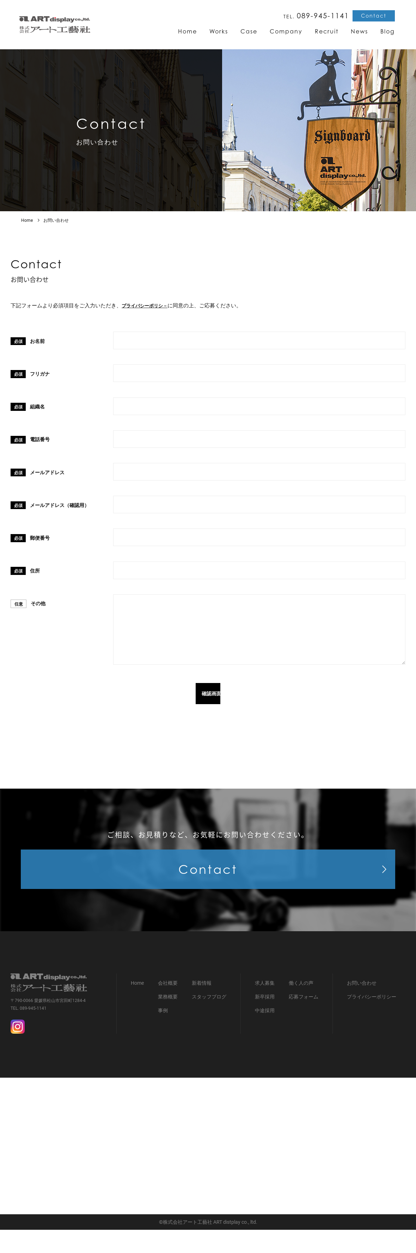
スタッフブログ (209, 1020)
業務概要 (168, 1020)
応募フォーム (303, 1020)
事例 (163, 1034)
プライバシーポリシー (371, 1020)
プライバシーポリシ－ (148, 305)
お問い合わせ (362, 1006)
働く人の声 (301, 1006)
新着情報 (202, 1006)
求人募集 (265, 1006)
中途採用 (265, 1034)
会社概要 (168, 1006)
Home (27, 220)
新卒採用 (265, 1020)
